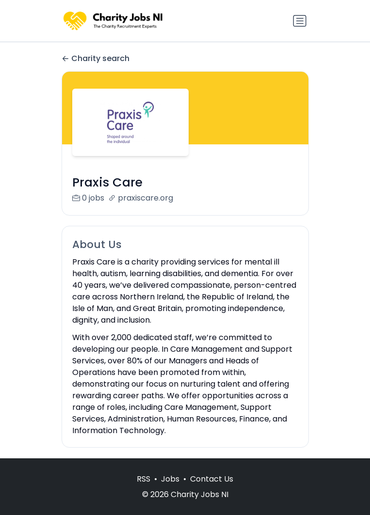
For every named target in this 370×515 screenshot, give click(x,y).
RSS (143, 489)
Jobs (170, 489)
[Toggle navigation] (299, 21)
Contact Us (211, 489)
